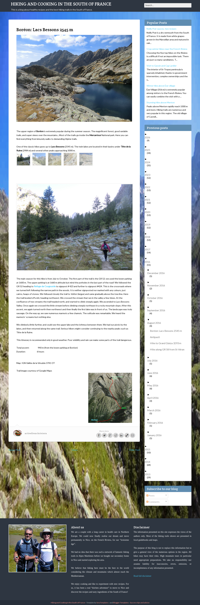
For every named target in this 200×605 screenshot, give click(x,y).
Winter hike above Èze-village (161, 85)
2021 (148, 199)
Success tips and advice (139, 602)
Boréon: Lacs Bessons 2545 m (167, 330)
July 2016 (154, 360)
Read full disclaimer (142, 576)
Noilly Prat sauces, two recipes (161, 28)
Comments (153, 501)
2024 (148, 162)
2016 (148, 261)
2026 (148, 137)
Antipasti (156, 337)
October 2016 (156, 297)
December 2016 (157, 273)
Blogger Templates (121, 602)
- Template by (96, 603)
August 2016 (155, 322)
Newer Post (14, 450)
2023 (148, 174)
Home (75, 450)
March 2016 (155, 410)
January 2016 (156, 435)
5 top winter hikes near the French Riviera (167, 49)
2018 (148, 236)
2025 (148, 149)
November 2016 (157, 285)
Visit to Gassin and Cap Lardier (162, 65)
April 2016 (154, 397)
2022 (148, 187)
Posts (150, 495)
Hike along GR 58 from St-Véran (168, 349)
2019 (148, 224)
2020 (148, 211)
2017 (148, 249)
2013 (148, 474)
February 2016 (156, 422)
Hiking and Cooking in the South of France (61, 4)
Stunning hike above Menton (161, 102)
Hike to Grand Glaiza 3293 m (166, 343)
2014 (148, 461)
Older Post (134, 450)
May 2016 (154, 385)
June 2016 (154, 372)
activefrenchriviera (36, 433)
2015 (148, 449)
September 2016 (157, 310)
